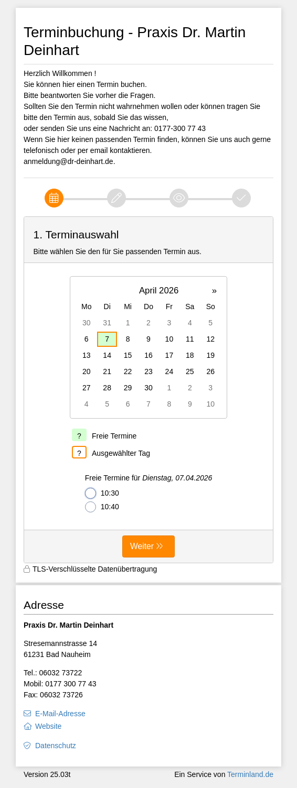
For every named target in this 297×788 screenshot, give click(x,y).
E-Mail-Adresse (60, 713)
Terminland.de (250, 774)
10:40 (102, 506)
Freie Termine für (149, 478)
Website (48, 726)
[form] (148, 389)
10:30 (102, 493)
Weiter (142, 546)
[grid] (148, 347)
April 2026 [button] (159, 291)
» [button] (214, 291)
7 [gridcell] (107, 339)
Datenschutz (55, 745)
